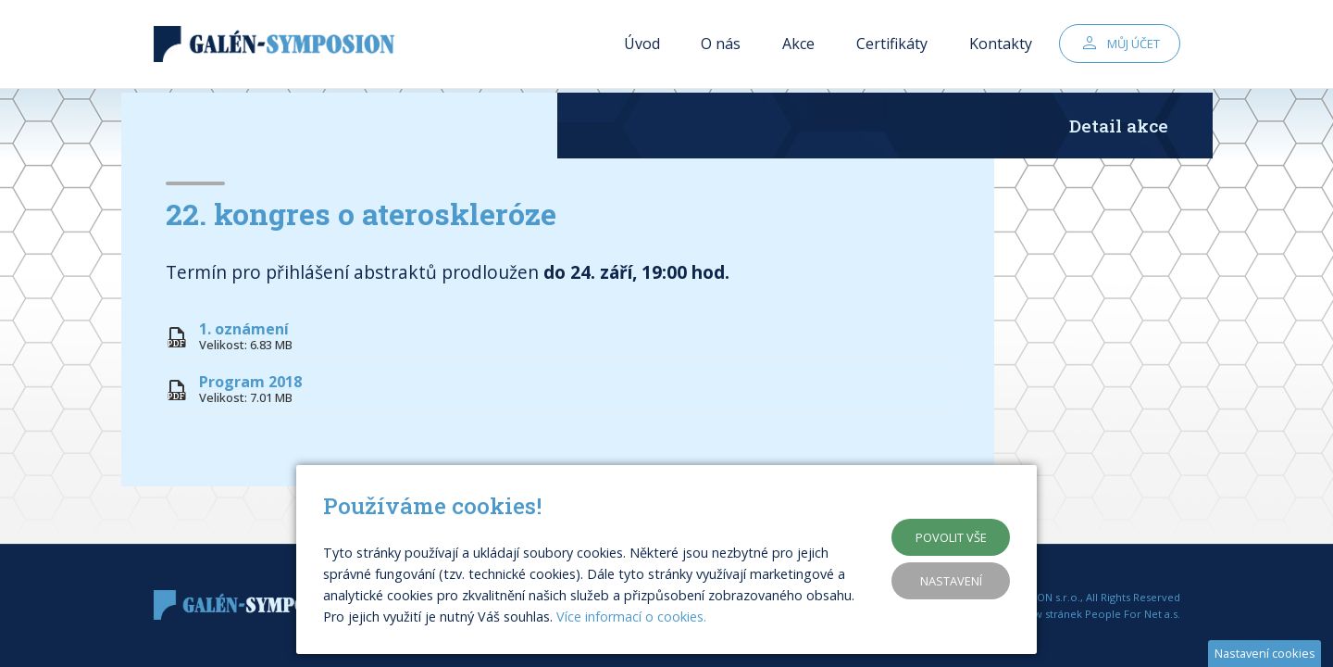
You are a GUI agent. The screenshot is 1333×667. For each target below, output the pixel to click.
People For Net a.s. (1132, 614)
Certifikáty (892, 46)
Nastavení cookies (1265, 653)
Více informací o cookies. (631, 616)
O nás (721, 46)
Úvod (642, 46)
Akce (798, 46)
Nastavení (951, 581)
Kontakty (1000, 46)
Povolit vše (951, 537)
